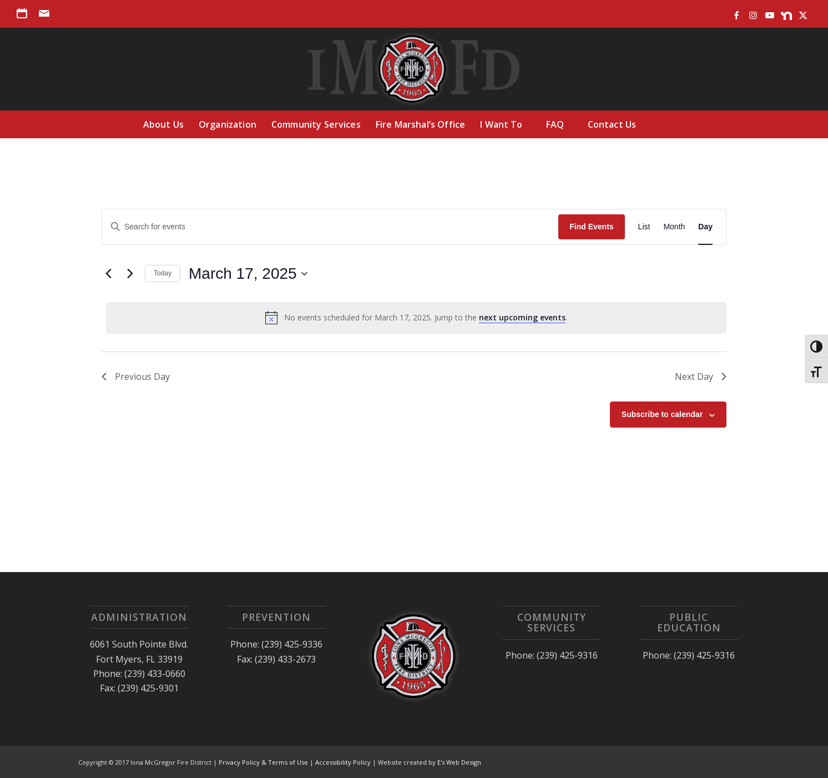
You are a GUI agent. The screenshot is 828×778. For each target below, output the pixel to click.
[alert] (416, 317)
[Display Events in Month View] (674, 226)
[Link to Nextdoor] (786, 12)
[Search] (668, 124)
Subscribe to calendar (662, 414)
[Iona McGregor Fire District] (414, 69)
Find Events (591, 226)
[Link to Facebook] (736, 12)
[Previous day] (108, 273)
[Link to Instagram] (753, 12)
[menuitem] (25, 13)
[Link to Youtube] (769, 12)
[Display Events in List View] (644, 226)
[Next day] (130, 273)
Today (162, 273)
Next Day (700, 376)
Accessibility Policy (343, 762)
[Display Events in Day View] (705, 226)
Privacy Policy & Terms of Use (263, 762)
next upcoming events (522, 317)
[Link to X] (803, 12)
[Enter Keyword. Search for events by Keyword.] (330, 226)
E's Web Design (459, 762)
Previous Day (136, 376)
